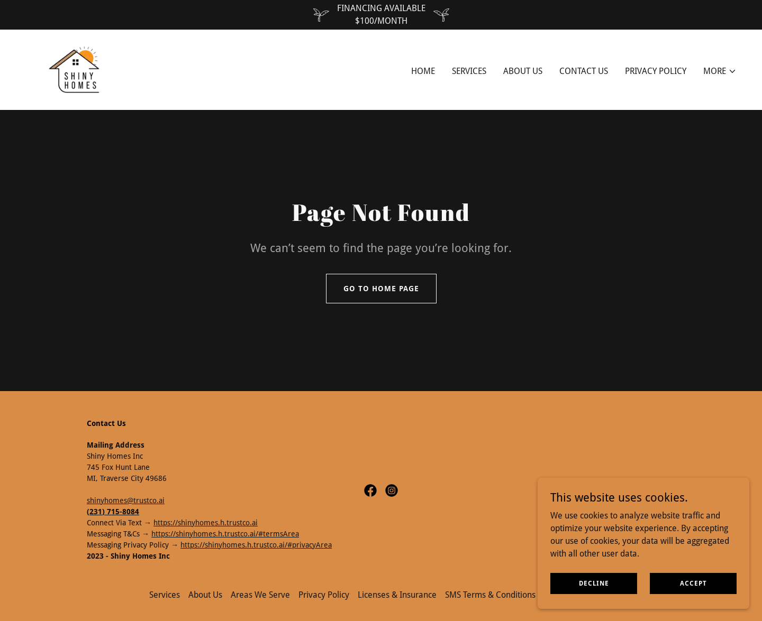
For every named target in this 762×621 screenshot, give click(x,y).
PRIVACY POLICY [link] (655, 71)
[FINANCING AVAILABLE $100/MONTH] (381, 14)
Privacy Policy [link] (323, 595)
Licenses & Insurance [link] (397, 595)
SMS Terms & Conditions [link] (490, 595)
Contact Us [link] (583, 71)
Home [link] (423, 71)
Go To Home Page (381, 288)
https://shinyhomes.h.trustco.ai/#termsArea (225, 534)
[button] (720, 71)
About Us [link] (522, 71)
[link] (74, 69)
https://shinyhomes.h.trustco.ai (205, 522)
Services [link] (469, 71)
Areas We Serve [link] (260, 595)
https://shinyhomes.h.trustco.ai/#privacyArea (256, 545)
